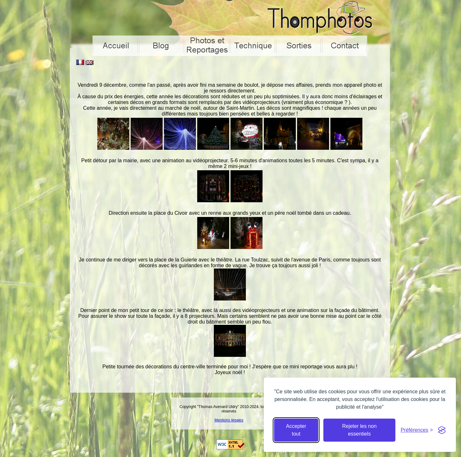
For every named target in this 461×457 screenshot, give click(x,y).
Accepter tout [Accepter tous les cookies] (296, 430)
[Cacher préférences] (416, 430)
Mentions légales (228, 420)
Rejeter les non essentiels (359, 430)
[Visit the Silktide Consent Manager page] (442, 430)
